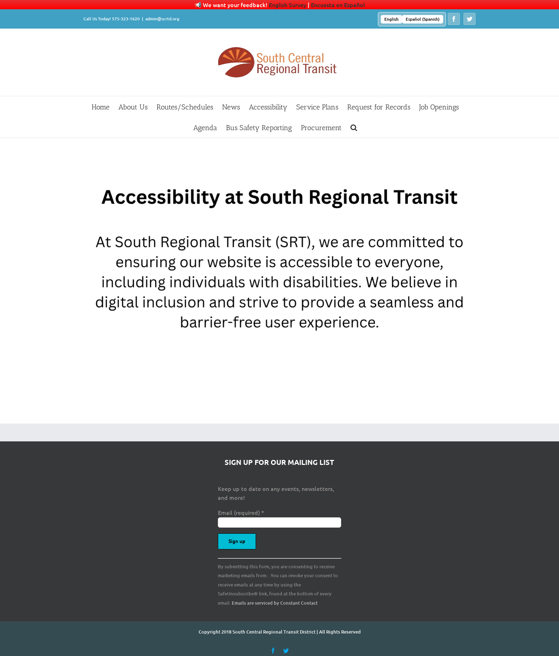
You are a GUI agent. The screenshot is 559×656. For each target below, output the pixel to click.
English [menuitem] (391, 19)
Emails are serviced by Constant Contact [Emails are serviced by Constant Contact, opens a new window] (275, 603)
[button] (353, 127)
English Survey (287, 5)
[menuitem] (391, 19)
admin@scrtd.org (162, 19)
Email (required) (241, 512)
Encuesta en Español (338, 5)
